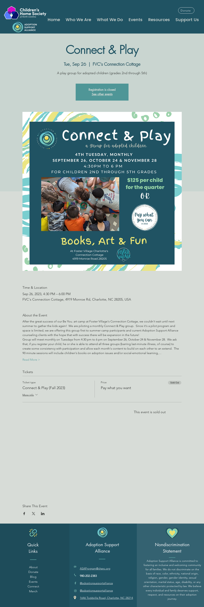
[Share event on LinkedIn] (43, 513)
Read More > (31, 359)
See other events (102, 94)
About (33, 567)
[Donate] (186, 10)
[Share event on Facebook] (24, 513)
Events (33, 581)
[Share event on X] (33, 513)
